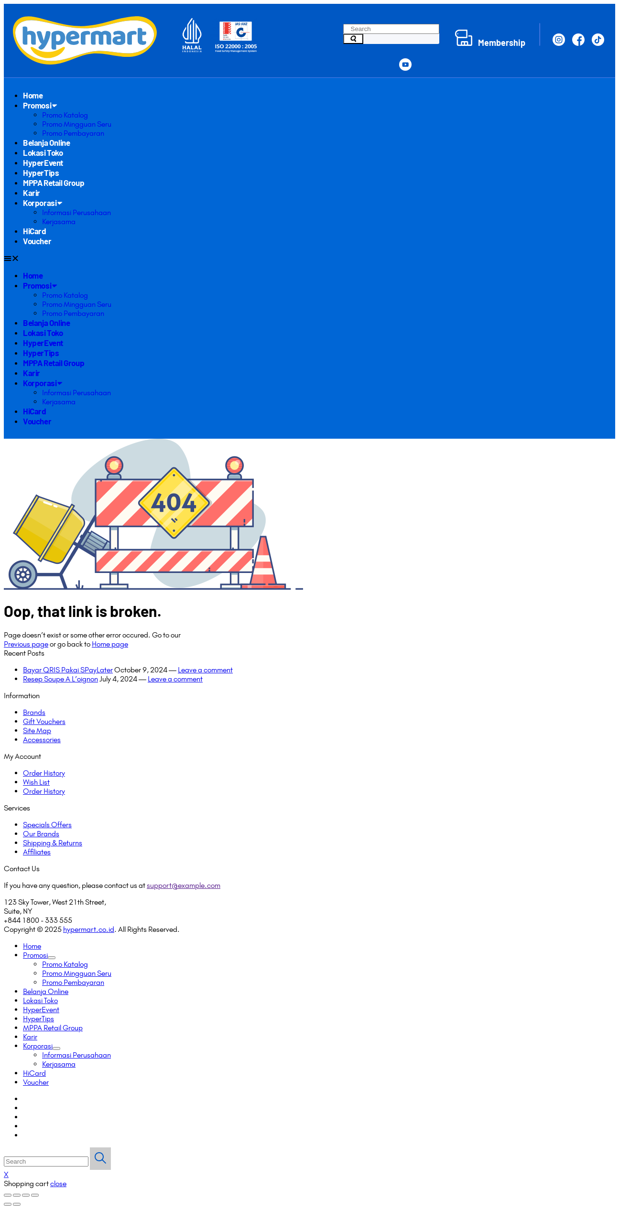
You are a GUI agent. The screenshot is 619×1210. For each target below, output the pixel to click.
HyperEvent (43, 162)
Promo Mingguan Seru (76, 124)
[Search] (353, 39)
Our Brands (41, 833)
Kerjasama (59, 221)
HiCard (34, 231)
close (58, 1183)
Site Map (37, 730)
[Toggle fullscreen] (26, 1195)
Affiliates (37, 851)
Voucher (37, 241)
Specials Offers (47, 824)
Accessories (42, 739)
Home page (110, 643)
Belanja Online (46, 142)
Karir (31, 192)
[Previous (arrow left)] (7, 1204)
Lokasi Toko (43, 152)
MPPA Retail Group (53, 182)
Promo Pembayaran (73, 133)
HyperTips (41, 172)
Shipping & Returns (52, 842)
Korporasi (42, 202)
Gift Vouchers (44, 721)
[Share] (17, 1195)
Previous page (26, 643)
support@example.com (183, 885)
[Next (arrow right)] (17, 1204)
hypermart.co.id (88, 929)
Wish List (36, 782)
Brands (34, 712)
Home (33, 95)
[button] (307, 258)
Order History (44, 773)
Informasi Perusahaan (76, 212)
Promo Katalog (65, 114)
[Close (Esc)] (7, 1195)
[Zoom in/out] (35, 1195)
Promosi (39, 105)
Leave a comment (205, 669)
